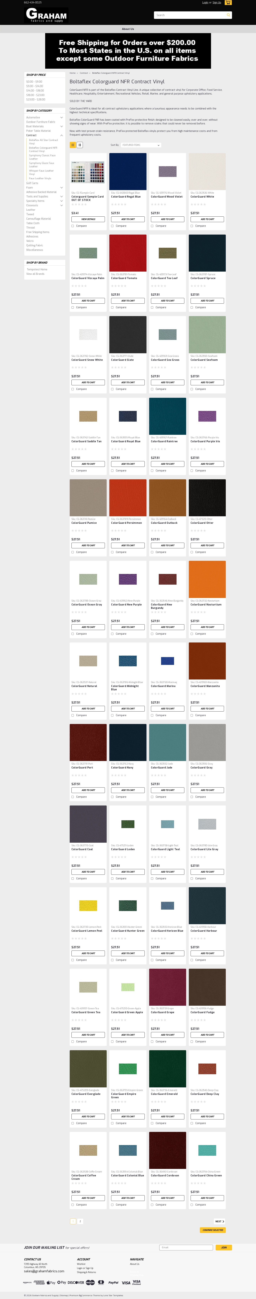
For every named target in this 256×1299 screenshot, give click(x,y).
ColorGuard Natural (84, 686)
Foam (29, 187)
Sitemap (64, 1295)
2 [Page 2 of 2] (80, 1221)
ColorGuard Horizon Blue (167, 931)
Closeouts (32, 205)
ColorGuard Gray (201, 767)
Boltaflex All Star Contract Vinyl (43, 142)
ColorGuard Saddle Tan (86, 441)
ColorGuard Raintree (164, 441)
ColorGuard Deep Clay (205, 1094)
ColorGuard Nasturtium (206, 604)
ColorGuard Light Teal (165, 849)
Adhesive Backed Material (41, 192)
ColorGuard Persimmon (126, 523)
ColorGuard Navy (122, 767)
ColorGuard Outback (164, 523)
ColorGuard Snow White (87, 360)
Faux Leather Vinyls (40, 178)
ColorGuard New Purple (126, 604)
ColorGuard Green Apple (127, 1012)
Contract (31, 135)
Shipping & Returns (86, 1272)
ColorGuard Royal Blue (125, 441)
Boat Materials (35, 126)
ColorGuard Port (82, 767)
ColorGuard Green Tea (85, 1012)
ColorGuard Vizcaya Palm (88, 278)
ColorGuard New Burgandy (161, 606)
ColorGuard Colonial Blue (127, 1175)
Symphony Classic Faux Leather (42, 157)
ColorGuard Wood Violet (167, 196)
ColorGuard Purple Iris (205, 441)
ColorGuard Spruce (203, 278)
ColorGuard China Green (206, 1175)
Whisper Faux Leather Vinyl (41, 172)
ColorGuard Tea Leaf (164, 278)
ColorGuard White (202, 196)
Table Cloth (32, 223)
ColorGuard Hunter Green (128, 931)
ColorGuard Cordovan (165, 1175)
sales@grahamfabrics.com (44, 1271)
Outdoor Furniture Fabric (40, 122)
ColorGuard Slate (122, 360)
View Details (88, 219)
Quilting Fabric (34, 245)
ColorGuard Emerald (164, 1094)
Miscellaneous (34, 250)
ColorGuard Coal (82, 849)
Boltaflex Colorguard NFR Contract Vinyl (43, 149)
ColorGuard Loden (123, 849)
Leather (30, 210)
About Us (128, 29)
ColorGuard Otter (202, 523)
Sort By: (115, 144)
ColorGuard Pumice (84, 523)
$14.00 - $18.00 (35, 90)
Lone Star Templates (113, 1295)
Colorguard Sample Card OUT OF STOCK (87, 198)
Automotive (33, 117)
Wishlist (81, 1264)
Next (220, 1221)
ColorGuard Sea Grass (165, 360)
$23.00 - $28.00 (35, 99)
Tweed (30, 214)
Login (205, 2)
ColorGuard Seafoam (204, 360)
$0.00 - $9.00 (34, 81)
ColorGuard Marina (163, 686)
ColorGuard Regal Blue (126, 196)
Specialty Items (35, 201)
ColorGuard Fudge (203, 1012)
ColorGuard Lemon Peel (86, 931)
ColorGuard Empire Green (123, 1095)
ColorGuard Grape (162, 1012)
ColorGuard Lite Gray (204, 849)
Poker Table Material (38, 131)
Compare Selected (213, 1230)
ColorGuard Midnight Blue (125, 687)
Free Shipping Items (37, 232)
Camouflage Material (38, 219)
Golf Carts (32, 183)
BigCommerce (85, 1295)
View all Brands (35, 274)
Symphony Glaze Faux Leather (41, 165)
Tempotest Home (37, 269)
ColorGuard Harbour (204, 931)
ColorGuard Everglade (85, 1094)
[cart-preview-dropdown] (227, 2)
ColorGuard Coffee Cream (83, 1177)
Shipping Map (136, 1275)
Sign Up (217, 2)
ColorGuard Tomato (124, 278)
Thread (30, 227)
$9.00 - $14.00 (34, 86)
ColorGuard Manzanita (205, 686)
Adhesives (32, 236)
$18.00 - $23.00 (35, 95)
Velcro (30, 241)
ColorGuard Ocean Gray (86, 604)
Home (73, 73)
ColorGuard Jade (161, 767)
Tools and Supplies (37, 196)
